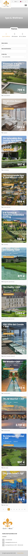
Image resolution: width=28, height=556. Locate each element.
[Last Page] (25, 509)
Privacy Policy (20, 553)
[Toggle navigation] (26, 5)
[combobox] (14, 51)
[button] (14, 56)
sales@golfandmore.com (11, 542)
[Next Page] (22, 509)
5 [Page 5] (19, 509)
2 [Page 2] (11, 509)
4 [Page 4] (16, 509)
